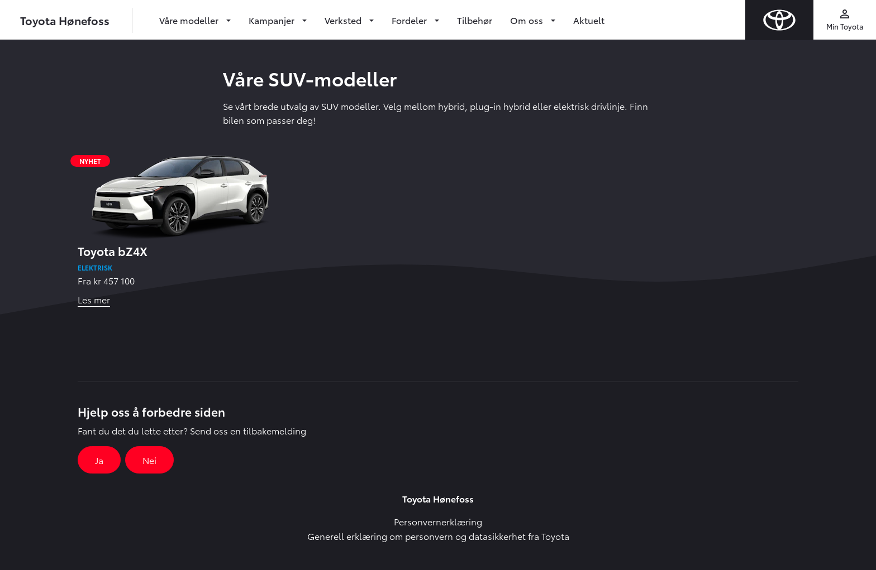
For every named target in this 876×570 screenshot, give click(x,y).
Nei (149, 459)
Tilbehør (474, 19)
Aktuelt (588, 19)
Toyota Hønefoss (65, 20)
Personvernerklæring (438, 521)
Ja (99, 459)
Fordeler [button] (410, 19)
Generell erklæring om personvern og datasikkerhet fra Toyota (438, 535)
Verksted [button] (344, 19)
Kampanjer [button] (273, 19)
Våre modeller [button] (190, 19)
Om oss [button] (527, 19)
